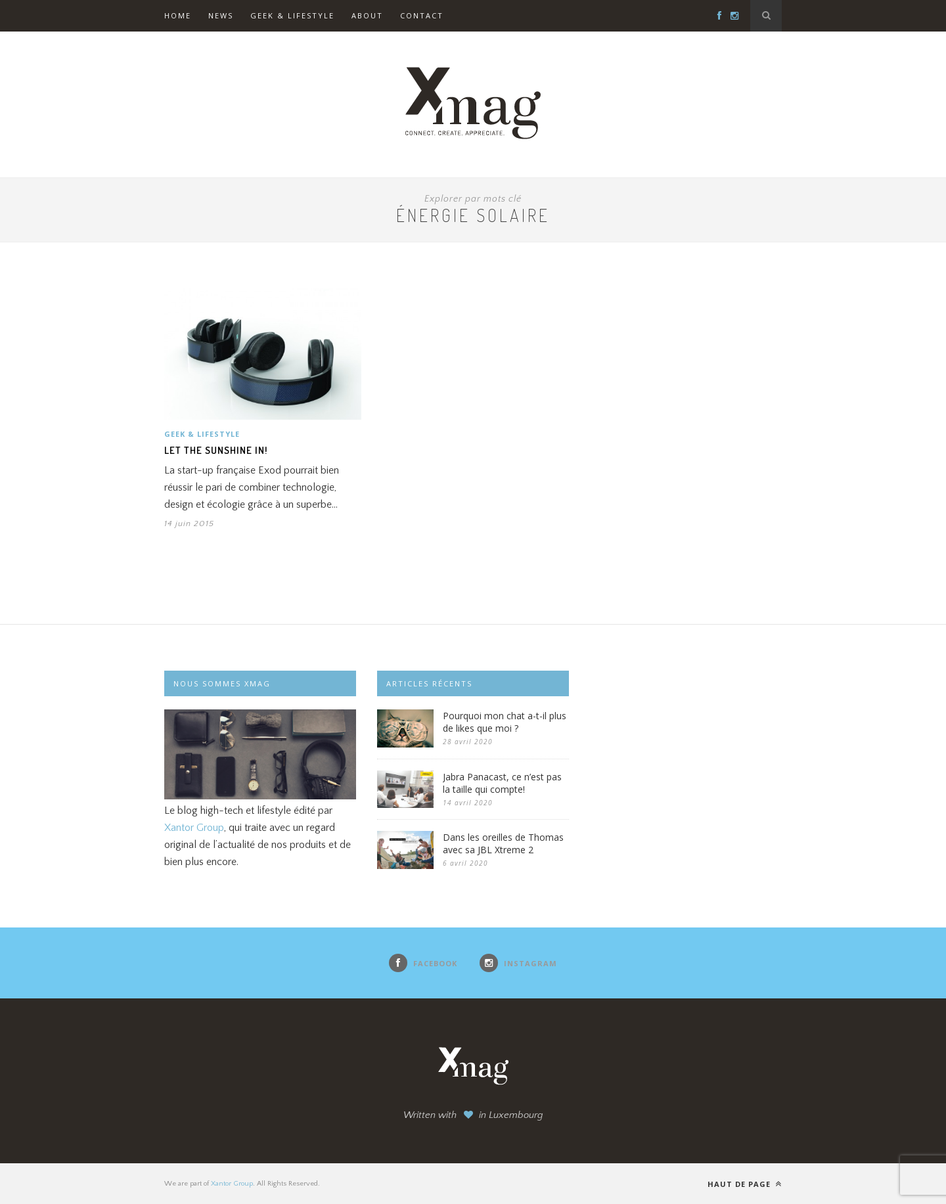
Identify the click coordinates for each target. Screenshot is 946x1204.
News (220, 15)
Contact (421, 15)
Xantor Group (194, 828)
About (367, 15)
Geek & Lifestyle (292, 15)
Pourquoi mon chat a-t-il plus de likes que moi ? (504, 721)
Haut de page (745, 1184)
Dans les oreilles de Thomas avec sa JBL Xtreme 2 (503, 843)
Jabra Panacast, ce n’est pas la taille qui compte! (502, 782)
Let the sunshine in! (215, 450)
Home (177, 15)
